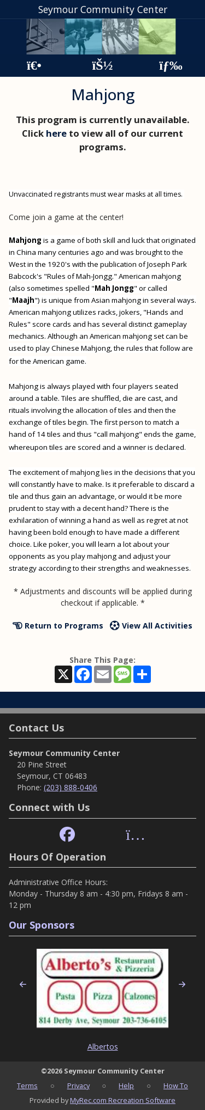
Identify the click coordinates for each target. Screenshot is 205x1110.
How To (175, 1085)
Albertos (102, 1046)
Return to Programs (58, 625)
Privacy (78, 1085)
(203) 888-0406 (70, 787)
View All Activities (151, 625)
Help (126, 1085)
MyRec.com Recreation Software (122, 1100)
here (56, 133)
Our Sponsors (41, 924)
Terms (27, 1085)
